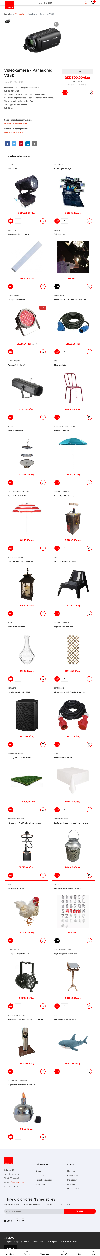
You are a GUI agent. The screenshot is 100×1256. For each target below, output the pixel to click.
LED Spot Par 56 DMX (16, 300)
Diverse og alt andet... (16, 819)
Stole (56, 361)
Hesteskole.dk (30, 1231)
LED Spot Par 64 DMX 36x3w (19, 954)
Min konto (71, 1171)
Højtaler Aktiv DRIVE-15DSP (19, 692)
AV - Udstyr (20, 14)
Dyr (9, 884)
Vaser (10, 622)
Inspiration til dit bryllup (13, 132)
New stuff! (64, 1253)
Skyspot (11, 165)
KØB (57, 286)
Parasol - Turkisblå (61, 430)
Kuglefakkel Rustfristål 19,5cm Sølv (22, 1085)
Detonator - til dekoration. (64, 496)
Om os (38, 1171)
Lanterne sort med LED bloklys (20, 561)
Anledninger (9, 1253)
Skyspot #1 (12, 169)
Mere (93, 1253)
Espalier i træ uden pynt (63, 627)
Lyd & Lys (8, 14)
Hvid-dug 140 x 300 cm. (63, 758)
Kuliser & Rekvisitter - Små (64, 426)
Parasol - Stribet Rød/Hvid (18, 496)
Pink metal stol (60, 365)
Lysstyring (58, 165)
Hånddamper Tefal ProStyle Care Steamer (25, 823)
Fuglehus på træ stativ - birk (65, 954)
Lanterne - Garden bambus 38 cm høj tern (71, 823)
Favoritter (71, 1184)
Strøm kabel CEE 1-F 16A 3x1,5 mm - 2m (70, 300)
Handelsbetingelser (44, 1180)
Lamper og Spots (14, 295)
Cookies (9, 1237)
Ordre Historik (73, 1175)
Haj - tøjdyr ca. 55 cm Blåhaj (65, 1019)
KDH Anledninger (20, 123)
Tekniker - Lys (59, 234)
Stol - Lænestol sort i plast (65, 561)
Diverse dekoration (61, 492)
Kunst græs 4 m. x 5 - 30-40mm (21, 758)
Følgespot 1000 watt (16, 365)
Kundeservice (73, 1189)
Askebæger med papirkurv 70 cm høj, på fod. (26, 1019)
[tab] (7, 21)
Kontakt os (40, 1175)
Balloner (57, 884)
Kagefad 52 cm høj (15, 430)
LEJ (65, 93)
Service (11, 426)
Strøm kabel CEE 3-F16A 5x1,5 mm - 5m (70, 692)
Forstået (10, 1248)
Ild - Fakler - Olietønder (17, 1080)
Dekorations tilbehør (62, 950)
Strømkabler (59, 295)
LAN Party (8, 123)
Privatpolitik (41, 1184)
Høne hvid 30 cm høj (16, 888)
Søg (79, 1253)
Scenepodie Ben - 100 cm (18, 234)
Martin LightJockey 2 (62, 169)
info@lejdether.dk (17, 1182)
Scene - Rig (12, 230)
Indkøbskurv (72, 1180)
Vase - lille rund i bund (16, 627)
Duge (56, 753)
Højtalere (12, 688)
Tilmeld (79, 1211)
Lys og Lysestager (61, 819)
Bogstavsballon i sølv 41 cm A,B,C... (68, 888)
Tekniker (57, 230)
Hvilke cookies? (71, 1242)
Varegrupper (45, 1253)
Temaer (27, 1253)
